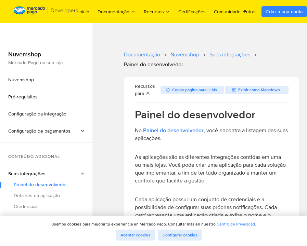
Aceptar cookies (135, 235)
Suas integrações (229, 54)
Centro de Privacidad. (236, 224)
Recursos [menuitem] (157, 11)
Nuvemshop (184, 54)
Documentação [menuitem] (117, 11)
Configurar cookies (180, 235)
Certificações (192, 11)
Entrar (249, 11)
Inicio (83, 11)
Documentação (142, 54)
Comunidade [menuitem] (230, 11)
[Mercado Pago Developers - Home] (46, 11)
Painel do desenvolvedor (173, 130)
